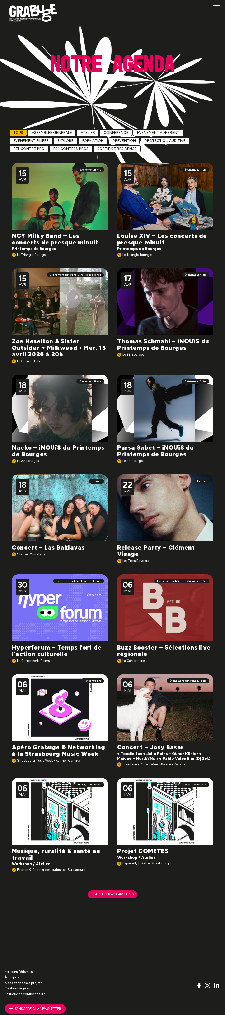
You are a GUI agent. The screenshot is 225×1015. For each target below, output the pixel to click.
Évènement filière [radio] (31, 141)
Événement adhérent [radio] (158, 133)
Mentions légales (17, 988)
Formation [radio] (93, 141)
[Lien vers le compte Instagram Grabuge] (208, 985)
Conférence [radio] (116, 133)
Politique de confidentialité (25, 994)
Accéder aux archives (112, 894)
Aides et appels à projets (23, 983)
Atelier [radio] (88, 133)
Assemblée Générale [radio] (52, 133)
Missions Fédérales (19, 972)
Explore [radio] (65, 141)
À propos (12, 977)
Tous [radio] (18, 133)
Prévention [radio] (124, 141)
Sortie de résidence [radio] (117, 149)
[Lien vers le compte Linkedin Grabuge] (216, 985)
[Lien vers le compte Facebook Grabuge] (199, 985)
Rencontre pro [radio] (28, 149)
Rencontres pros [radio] (71, 149)
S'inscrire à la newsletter (35, 1009)
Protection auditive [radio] (165, 141)
